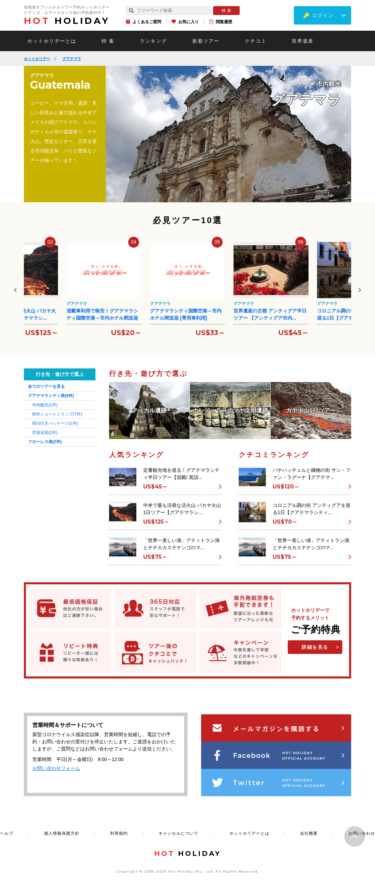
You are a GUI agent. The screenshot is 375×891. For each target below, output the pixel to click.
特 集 (108, 41)
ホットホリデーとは (51, 41)
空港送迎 (45, 432)
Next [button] (359, 290)
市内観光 (45, 405)
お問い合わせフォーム (56, 768)
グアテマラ (71, 59)
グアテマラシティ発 (51, 395)
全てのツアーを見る (46, 386)
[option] (228, 134)
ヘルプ (6, 833)
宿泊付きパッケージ (55, 423)
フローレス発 (45, 441)
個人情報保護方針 (61, 833)
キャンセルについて (178, 833)
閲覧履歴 (224, 21)
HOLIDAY (67, 20)
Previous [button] (15, 290)
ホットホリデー (37, 59)
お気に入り (188, 21)
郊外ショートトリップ (57, 414)
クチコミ (256, 41)
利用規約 (119, 833)
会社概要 (309, 833)
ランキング (153, 41)
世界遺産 (303, 41)
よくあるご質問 (147, 21)
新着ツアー (206, 41)
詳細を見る (315, 647)
